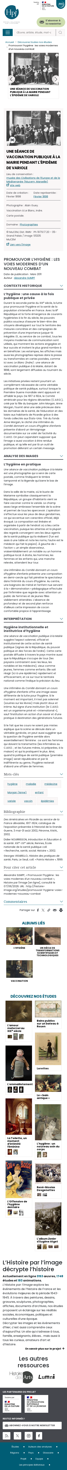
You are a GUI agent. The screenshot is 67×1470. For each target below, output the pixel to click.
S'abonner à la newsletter (53, 22)
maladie (31, 784)
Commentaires (15, 901)
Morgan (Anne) (17, 792)
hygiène (13, 784)
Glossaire (48, 1452)
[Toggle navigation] (8, 32)
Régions (14, 1452)
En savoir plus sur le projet (43, 1348)
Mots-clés (11, 774)
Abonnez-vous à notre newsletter (30, 1425)
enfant (39, 792)
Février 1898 (41, 196)
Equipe (39, 1458)
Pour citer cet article (20, 867)
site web (15, 185)
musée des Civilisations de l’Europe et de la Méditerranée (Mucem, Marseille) (33, 179)
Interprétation (18, 619)
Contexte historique (23, 285)
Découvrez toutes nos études (35, 42)
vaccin (28, 801)
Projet (23, 1458)
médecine (50, 784)
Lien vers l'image (20, 244)
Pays (31, 1452)
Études (15, 1446)
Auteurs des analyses (40, 1446)
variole (12, 801)
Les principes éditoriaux (31, 1464)
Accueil (9, 42)
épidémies (47, 801)
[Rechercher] (35, 32)
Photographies (29, 224)
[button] (56, 79)
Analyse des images (21, 456)
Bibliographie (14, 811)
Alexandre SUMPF (24, 278)
